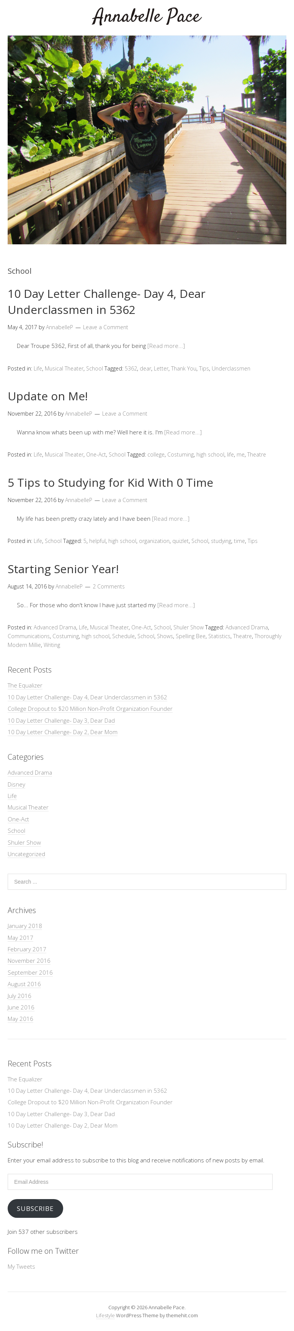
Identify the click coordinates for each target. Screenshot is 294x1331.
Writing (52, 644)
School (94, 368)
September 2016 (30, 972)
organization (154, 540)
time (239, 540)
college (156, 454)
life (230, 454)
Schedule (123, 636)
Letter (161, 368)
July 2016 (19, 995)
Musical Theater (64, 368)
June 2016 (21, 1007)
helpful (97, 540)
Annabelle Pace (147, 17)
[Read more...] (166, 345)
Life (38, 368)
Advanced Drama (55, 627)
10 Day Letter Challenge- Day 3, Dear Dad (61, 720)
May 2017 (20, 937)
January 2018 (25, 926)
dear (145, 368)
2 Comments (109, 586)
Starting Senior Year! (63, 569)
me (241, 454)
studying (221, 540)
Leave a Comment (105, 327)
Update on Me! (48, 396)
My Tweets (21, 1266)
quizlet (180, 540)
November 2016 (29, 960)
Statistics (219, 636)
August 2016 (24, 984)
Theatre (256, 454)
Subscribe (35, 1208)
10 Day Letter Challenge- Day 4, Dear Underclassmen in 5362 (107, 301)
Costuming (180, 454)
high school (210, 454)
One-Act (96, 454)
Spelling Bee (191, 636)
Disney (16, 784)
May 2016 (20, 1018)
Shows (165, 636)
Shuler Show (188, 627)
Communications (29, 636)
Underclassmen (231, 368)
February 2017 (27, 949)
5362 (131, 368)
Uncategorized (26, 854)
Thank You (183, 368)
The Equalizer (25, 685)
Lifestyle (105, 1315)
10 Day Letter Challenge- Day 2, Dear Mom (63, 732)
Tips (204, 368)
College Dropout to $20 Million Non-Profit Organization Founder (90, 708)
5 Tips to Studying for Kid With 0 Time (110, 482)
